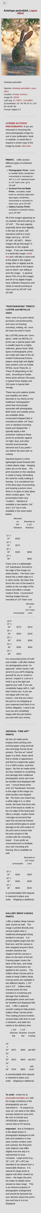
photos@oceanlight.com (17, 1098)
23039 (16, 97)
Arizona (23, 94)
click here (26, 146)
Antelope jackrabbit (21, 88)
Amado (16, 94)
